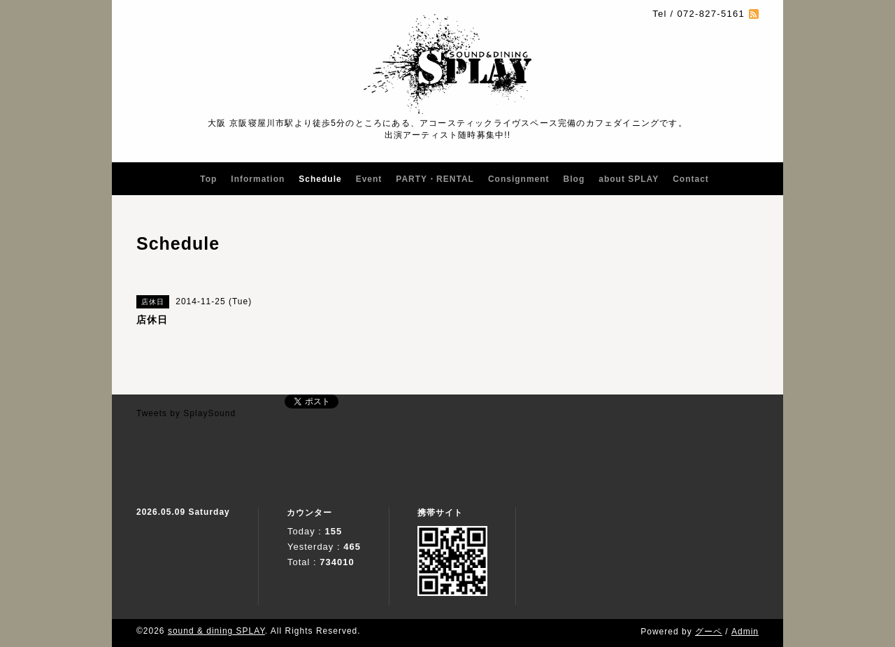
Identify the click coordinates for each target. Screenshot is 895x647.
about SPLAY (629, 179)
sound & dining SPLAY (216, 631)
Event (369, 179)
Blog (574, 179)
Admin (745, 632)
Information (258, 179)
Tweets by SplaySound (186, 413)
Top (208, 179)
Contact (691, 179)
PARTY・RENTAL (435, 179)
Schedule (320, 179)
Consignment (519, 179)
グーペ (708, 632)
